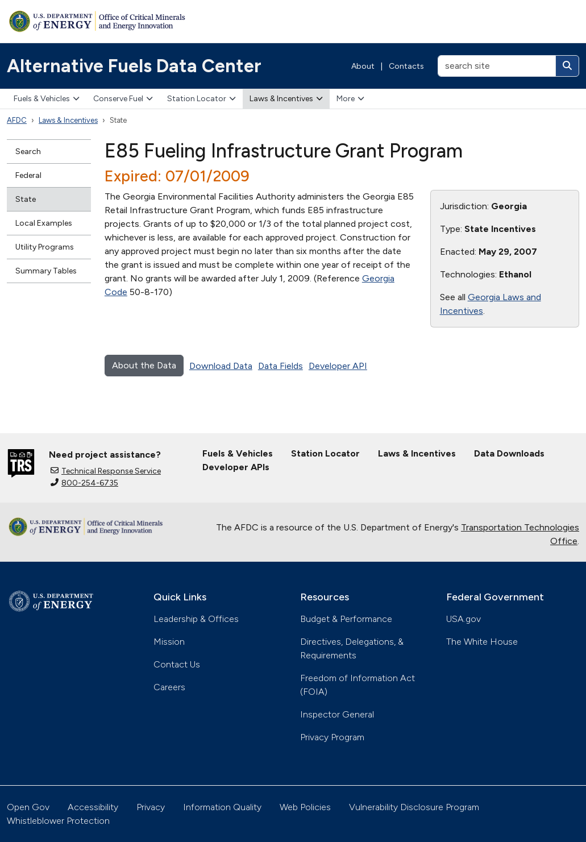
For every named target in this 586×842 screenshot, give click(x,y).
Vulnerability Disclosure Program (414, 807)
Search (28, 151)
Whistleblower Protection (58, 820)
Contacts (406, 66)
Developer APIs (235, 467)
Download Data (220, 365)
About (363, 66)
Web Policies (305, 807)
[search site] (497, 66)
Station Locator (201, 98)
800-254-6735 (84, 483)
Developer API (338, 365)
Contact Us (176, 664)
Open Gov (28, 807)
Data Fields (280, 365)
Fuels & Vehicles (47, 98)
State (25, 199)
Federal (28, 175)
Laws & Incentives (286, 98)
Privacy (150, 807)
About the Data (144, 365)
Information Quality (222, 807)
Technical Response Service (106, 471)
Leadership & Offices (196, 618)
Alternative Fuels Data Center (134, 66)
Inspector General (337, 714)
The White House (482, 641)
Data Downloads (509, 453)
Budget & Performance (346, 618)
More (350, 98)
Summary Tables (46, 271)
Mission (169, 641)
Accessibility (93, 807)
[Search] (567, 66)
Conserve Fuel (123, 98)
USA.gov (463, 618)
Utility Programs (44, 247)
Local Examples (43, 223)
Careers (169, 687)
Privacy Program (332, 737)
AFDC (17, 120)
